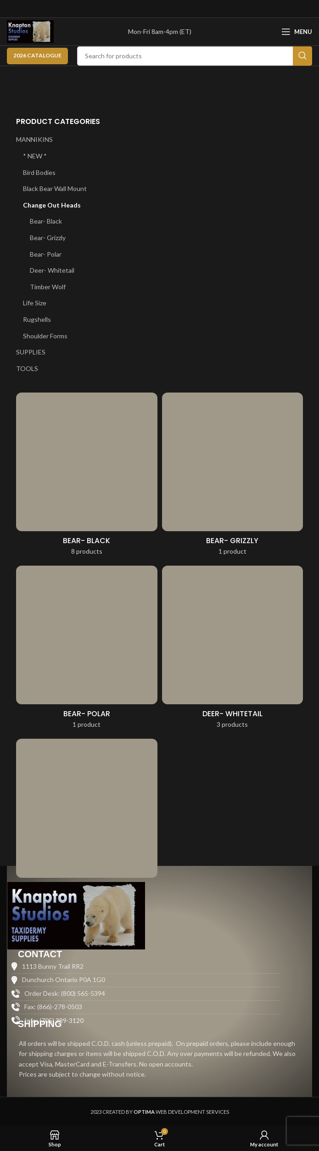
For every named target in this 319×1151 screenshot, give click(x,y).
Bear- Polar (46, 254)
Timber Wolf (48, 287)
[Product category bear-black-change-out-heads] (86, 477)
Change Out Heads (52, 205)
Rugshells (37, 319)
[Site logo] (30, 31)
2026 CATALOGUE (37, 55)
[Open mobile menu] (297, 31)
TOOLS (27, 368)
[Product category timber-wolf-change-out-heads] (86, 823)
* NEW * (35, 156)
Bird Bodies (39, 172)
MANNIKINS (34, 139)
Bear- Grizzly (48, 237)
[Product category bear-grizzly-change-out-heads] (232, 477)
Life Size (34, 303)
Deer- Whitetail (52, 270)
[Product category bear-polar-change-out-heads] (86, 650)
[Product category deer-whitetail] (232, 650)
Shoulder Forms (45, 336)
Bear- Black (46, 221)
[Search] (194, 56)
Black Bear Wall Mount (55, 188)
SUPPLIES (30, 352)
